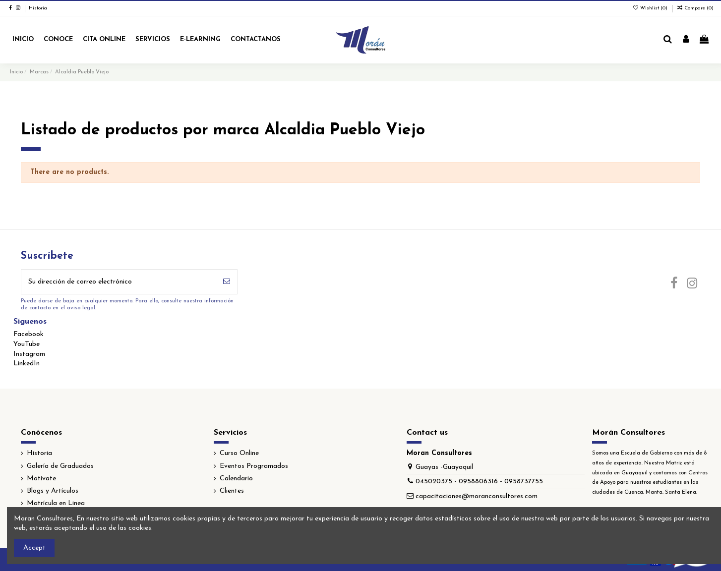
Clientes (232, 491)
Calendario (236, 478)
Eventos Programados (254, 466)
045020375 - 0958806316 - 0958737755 (479, 481)
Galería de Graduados (60, 466)
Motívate (41, 478)
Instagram (29, 354)
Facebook (28, 334)
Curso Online (239, 453)
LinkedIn (26, 363)
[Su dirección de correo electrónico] (118, 282)
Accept (34, 548)
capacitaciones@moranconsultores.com (477, 496)
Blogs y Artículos (52, 491)
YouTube (26, 344)
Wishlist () (650, 8)
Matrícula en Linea (56, 503)
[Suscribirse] (226, 282)
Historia (38, 8)
